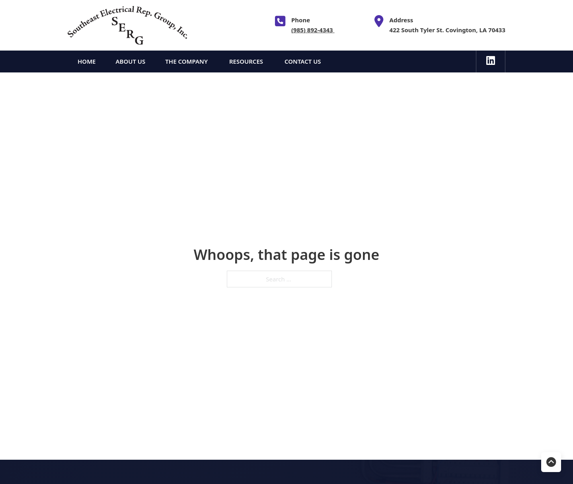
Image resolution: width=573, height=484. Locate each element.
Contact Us (303, 61)
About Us (130, 61)
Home (87, 61)
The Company (187, 61)
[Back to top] (551, 462)
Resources (247, 61)
